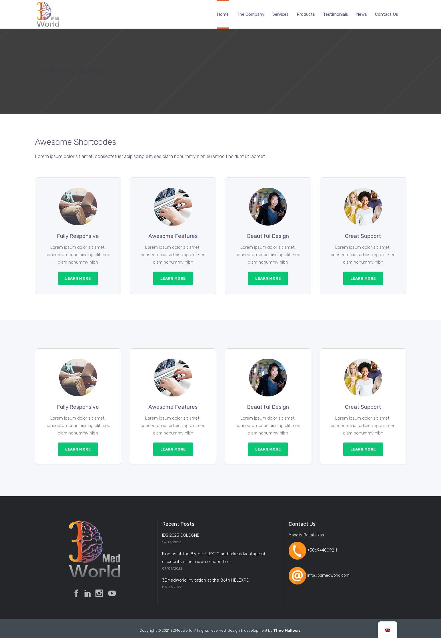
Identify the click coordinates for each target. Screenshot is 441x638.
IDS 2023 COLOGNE (180, 535)
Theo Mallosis (287, 630)
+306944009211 (322, 550)
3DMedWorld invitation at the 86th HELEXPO (205, 580)
